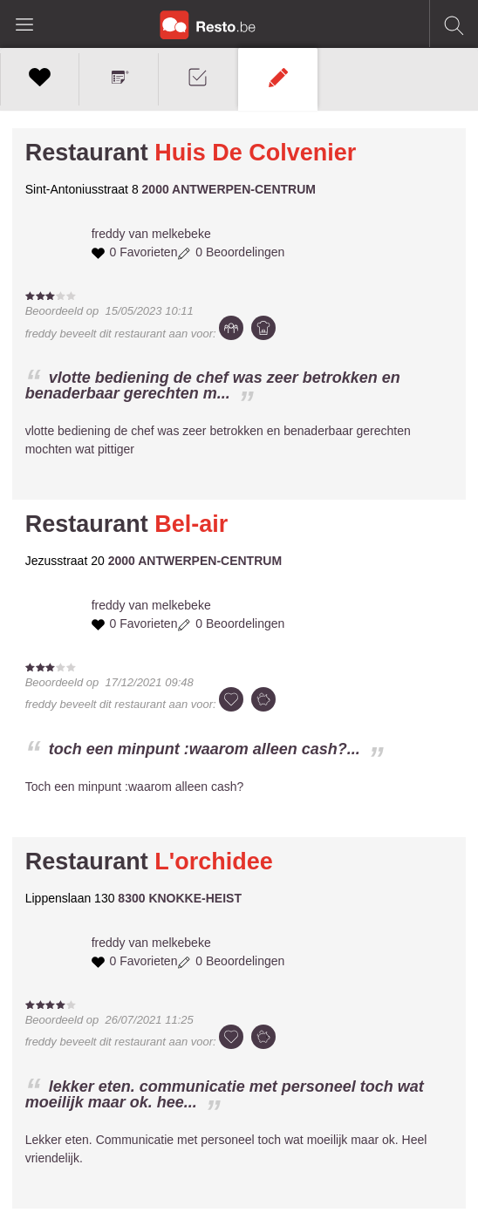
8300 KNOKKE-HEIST (180, 898)
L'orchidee (213, 861)
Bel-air (191, 524)
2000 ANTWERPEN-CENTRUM (229, 189)
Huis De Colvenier (255, 153)
